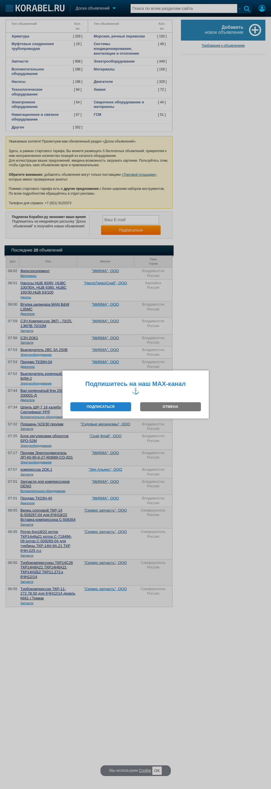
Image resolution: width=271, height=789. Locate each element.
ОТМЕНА (170, 406)
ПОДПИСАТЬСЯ (101, 406)
